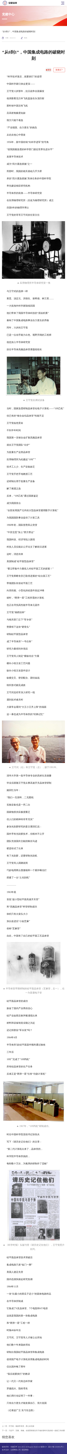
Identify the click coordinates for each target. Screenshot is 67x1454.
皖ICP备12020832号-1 (56, 1447)
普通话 (59, 70)
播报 (48, 70)
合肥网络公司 (15, 1450)
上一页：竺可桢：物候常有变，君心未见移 (18, 1426)
